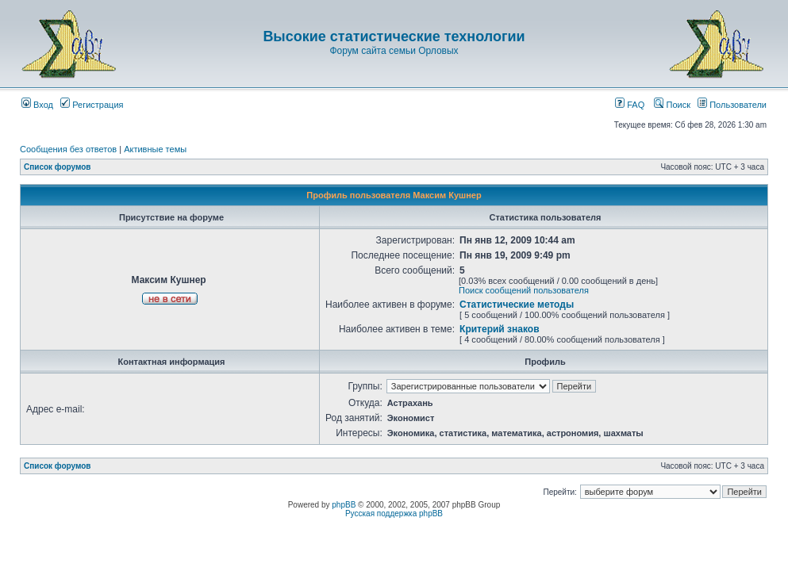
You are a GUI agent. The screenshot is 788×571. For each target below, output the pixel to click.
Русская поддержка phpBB (394, 513)
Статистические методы (516, 304)
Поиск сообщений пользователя (524, 290)
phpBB (344, 504)
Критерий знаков (499, 329)
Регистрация (91, 104)
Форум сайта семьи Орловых (393, 50)
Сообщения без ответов (68, 149)
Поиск (672, 104)
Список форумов (57, 167)
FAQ (629, 104)
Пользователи (732, 104)
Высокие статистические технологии (394, 36)
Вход (37, 104)
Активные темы (155, 149)
